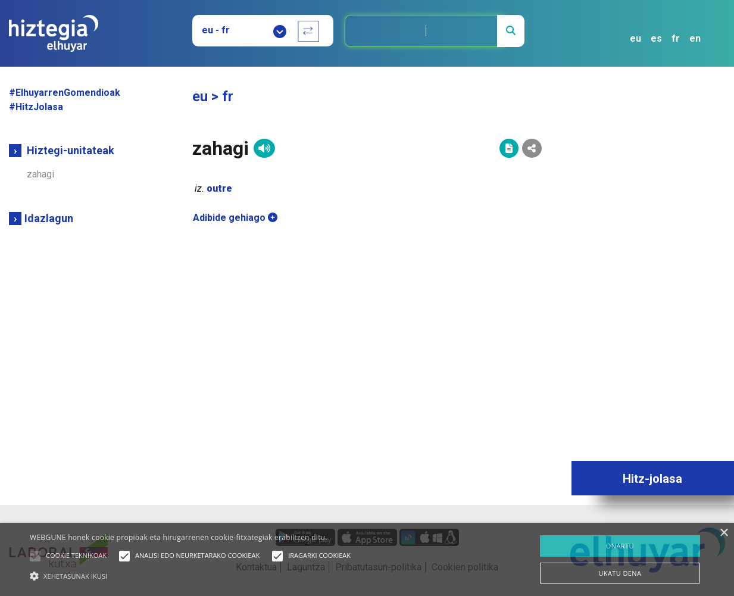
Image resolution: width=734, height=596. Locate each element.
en (695, 38)
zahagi (40, 174)
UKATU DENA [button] (619, 573)
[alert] (367, 559)
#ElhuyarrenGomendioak (64, 92)
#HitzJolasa (36, 107)
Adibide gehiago (235, 217)
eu (635, 38)
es (656, 38)
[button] (35, 556)
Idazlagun (48, 218)
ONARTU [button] (620, 545)
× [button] (723, 533)
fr (675, 38)
